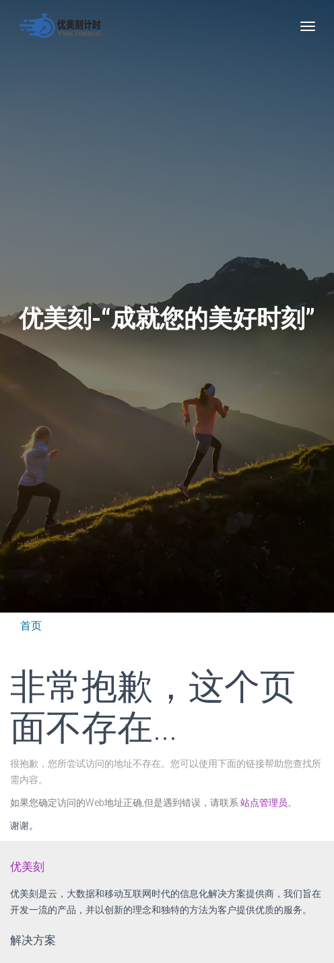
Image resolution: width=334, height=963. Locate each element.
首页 (31, 625)
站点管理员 (264, 802)
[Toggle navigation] (308, 26)
